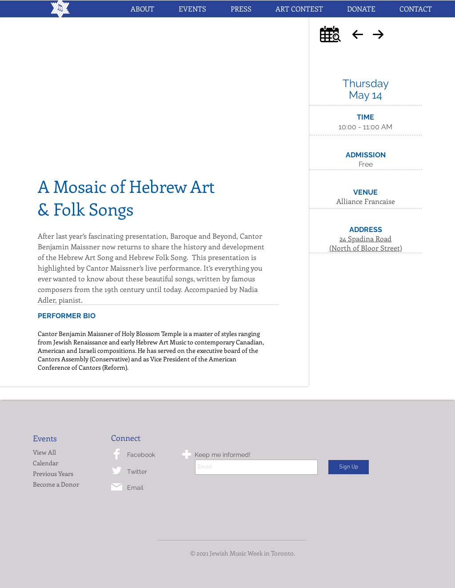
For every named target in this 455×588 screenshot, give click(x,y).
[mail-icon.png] (116, 486)
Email (135, 487)
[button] (192, 9)
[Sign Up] (348, 467)
